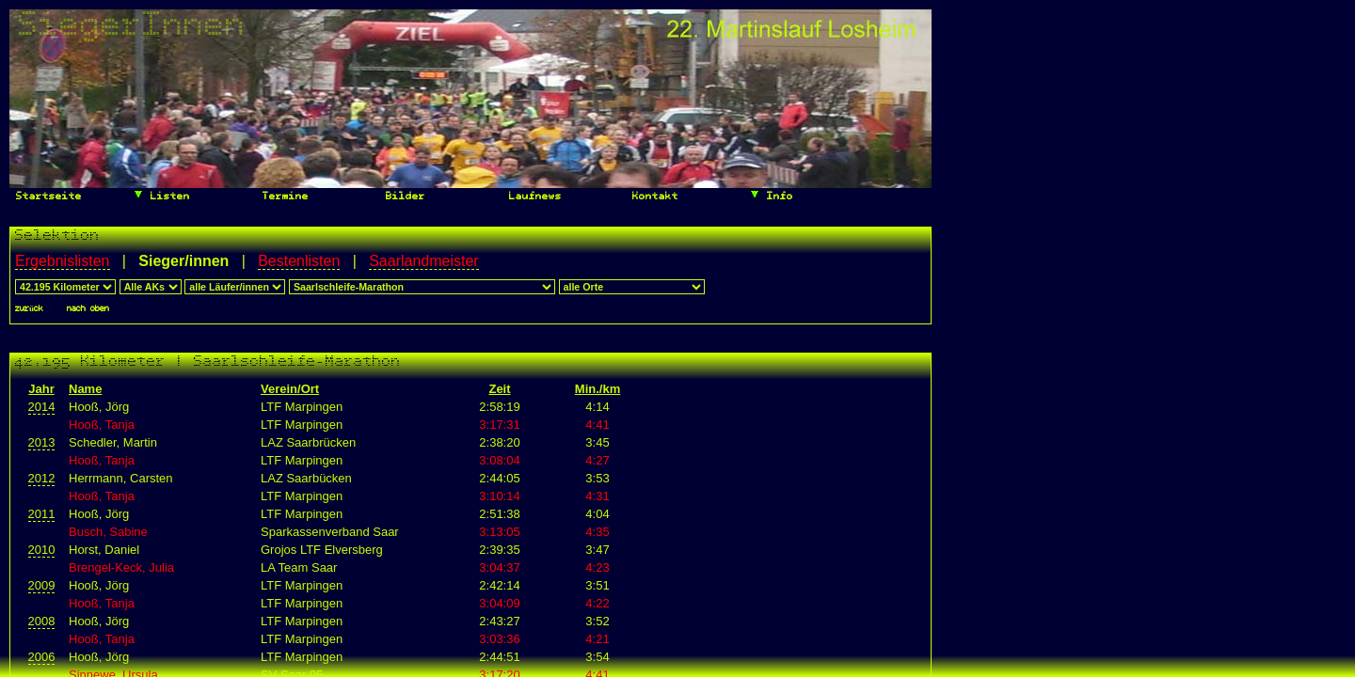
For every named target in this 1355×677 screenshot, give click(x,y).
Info (771, 194)
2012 (42, 478)
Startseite (45, 197)
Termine (282, 197)
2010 (42, 550)
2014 (42, 407)
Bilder (402, 197)
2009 (42, 585)
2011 (42, 514)
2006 (42, 657)
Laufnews (532, 197)
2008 (42, 621)
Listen (161, 194)
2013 (42, 442)
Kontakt (652, 197)
